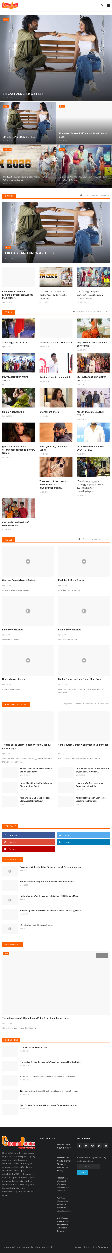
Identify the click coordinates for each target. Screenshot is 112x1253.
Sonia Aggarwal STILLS (14, 342)
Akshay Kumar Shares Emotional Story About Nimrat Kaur (35, 799)
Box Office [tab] (105, 195)
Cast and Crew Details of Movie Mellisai (15, 524)
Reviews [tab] (94, 195)
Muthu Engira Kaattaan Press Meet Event (80, 679)
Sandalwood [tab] (104, 703)
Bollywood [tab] (67, 703)
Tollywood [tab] (79, 703)
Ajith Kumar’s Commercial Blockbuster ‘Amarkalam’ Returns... (49, 1105)
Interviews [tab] (96, 539)
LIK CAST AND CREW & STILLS (33, 1047)
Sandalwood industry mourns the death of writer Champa (47, 881)
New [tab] (86, 195)
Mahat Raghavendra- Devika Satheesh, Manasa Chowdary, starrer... (51, 910)
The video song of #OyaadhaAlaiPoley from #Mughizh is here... (36, 1018)
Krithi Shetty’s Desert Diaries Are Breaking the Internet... (91, 799)
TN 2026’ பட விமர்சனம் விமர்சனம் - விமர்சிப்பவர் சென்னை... (53, 294)
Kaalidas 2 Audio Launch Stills (56, 377)
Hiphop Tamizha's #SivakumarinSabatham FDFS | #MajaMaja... (50, 896)
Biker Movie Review (12, 629)
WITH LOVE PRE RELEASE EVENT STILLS (90, 448)
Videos (8, 539)
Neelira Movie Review (13, 679)
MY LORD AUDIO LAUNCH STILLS (90, 414)
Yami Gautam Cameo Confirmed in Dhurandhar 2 (83, 746)
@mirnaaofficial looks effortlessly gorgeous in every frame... (18, 449)
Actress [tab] (80, 311)
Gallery (87, 1247)
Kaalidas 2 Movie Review (71, 580)
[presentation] (99, 955)
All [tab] (81, 195)
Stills (8, 312)
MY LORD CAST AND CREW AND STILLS (91, 379)
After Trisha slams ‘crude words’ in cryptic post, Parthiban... (92, 770)
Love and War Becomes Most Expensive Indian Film (90, 785)
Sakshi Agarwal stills (13, 412)
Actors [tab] (89, 311)
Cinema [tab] (97, 311)
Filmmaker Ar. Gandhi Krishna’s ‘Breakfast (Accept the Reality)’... (17, 275)
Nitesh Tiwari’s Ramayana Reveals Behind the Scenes (36, 770)
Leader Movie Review (69, 629)
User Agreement (100, 1247)
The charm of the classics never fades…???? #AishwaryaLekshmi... (54, 484)
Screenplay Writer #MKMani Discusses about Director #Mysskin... (51, 867)
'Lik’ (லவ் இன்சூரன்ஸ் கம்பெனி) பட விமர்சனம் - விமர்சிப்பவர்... (91, 294)
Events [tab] (107, 311)
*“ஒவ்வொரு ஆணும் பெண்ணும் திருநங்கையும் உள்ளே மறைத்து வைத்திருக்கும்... (90, 486)
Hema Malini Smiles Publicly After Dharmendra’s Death (36, 785)
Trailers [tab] (86, 539)
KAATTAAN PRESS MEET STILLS (15, 379)
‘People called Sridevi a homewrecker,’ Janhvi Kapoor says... (26, 746)
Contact (78, 1247)
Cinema (9, 196)
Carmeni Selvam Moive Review (18, 580)
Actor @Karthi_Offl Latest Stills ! (53, 448)
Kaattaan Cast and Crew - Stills (56, 323)
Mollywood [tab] (91, 703)
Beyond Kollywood (16, 704)
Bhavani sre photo (49, 412)
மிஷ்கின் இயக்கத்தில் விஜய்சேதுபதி (37, 925)
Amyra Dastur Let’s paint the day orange (92, 344)
